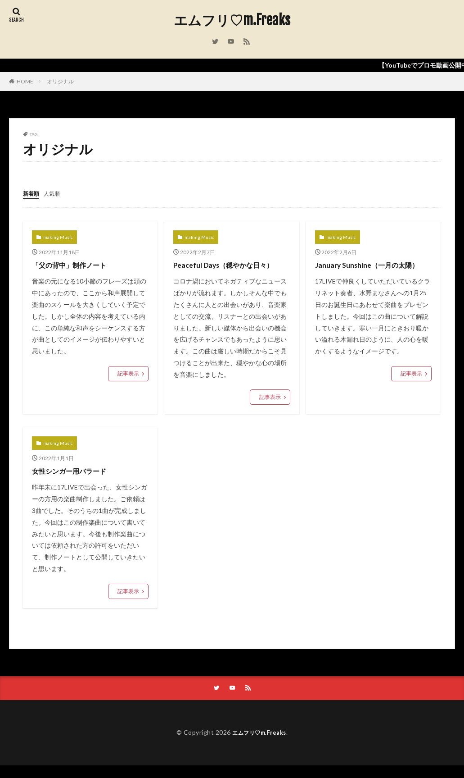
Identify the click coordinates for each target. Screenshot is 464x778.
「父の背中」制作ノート (76, 264)
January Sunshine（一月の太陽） (367, 270)
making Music (57, 236)
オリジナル (60, 81)
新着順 (32, 193)
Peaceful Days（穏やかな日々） (220, 270)
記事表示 (128, 373)
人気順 (55, 193)
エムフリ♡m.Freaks (232, 20)
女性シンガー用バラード (76, 482)
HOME (25, 81)
